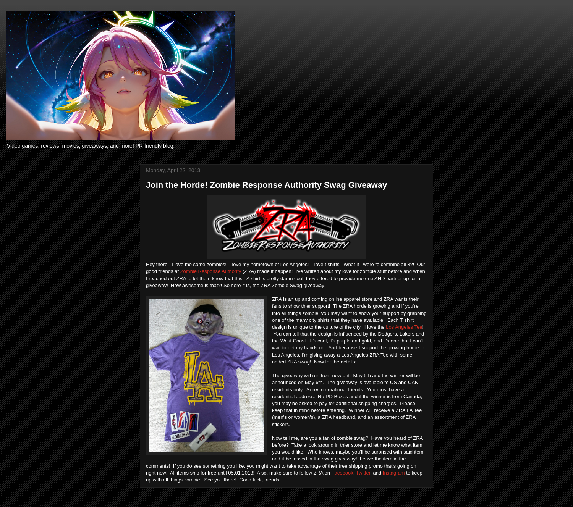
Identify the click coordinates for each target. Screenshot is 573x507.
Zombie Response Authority (210, 271)
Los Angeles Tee (404, 327)
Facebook (342, 473)
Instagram (394, 473)
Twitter (363, 473)
